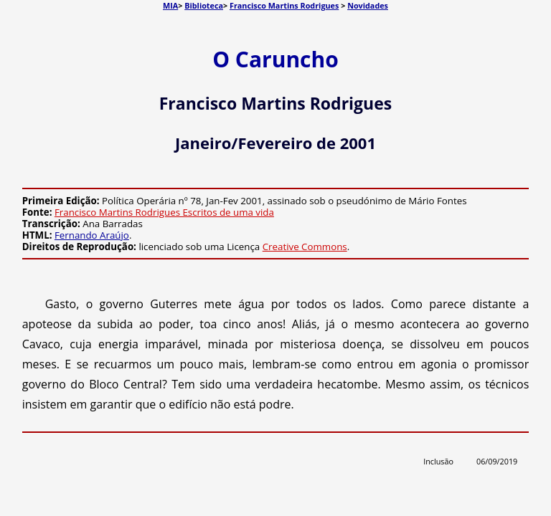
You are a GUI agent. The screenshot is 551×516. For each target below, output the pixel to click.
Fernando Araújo (92, 235)
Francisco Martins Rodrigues (284, 5)
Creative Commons (305, 246)
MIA (170, 5)
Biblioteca (203, 5)
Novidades (367, 5)
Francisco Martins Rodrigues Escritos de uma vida (164, 212)
